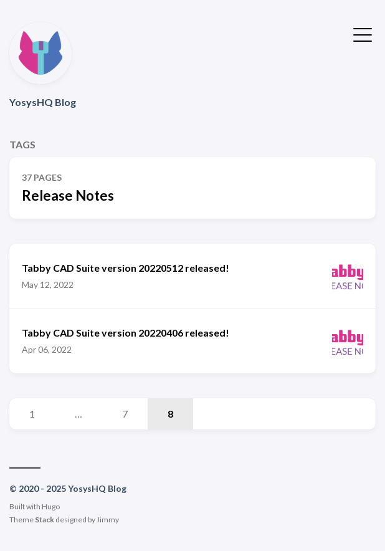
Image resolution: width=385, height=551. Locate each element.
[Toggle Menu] (362, 34)
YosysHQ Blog (42, 102)
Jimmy (108, 519)
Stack (44, 519)
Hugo (51, 506)
